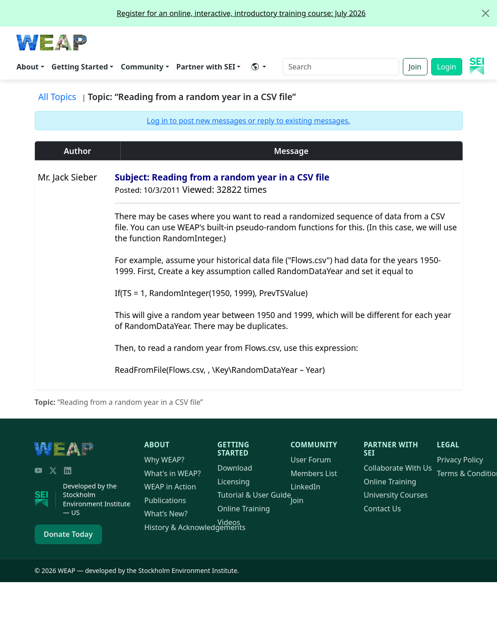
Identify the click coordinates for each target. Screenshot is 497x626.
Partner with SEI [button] (205, 67)
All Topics (57, 96)
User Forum (310, 460)
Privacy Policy (460, 460)
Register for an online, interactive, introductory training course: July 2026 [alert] (307, 13)
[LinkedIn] (67, 470)
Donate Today (68, 534)
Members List (313, 473)
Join (415, 67)
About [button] (27, 67)
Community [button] (142, 67)
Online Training (243, 509)
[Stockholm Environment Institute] (45, 499)
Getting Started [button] (80, 67)
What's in (172, 473)
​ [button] (255, 66)
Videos (228, 522)
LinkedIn (305, 487)
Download (234, 468)
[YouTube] (38, 470)
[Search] (341, 66)
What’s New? (166, 514)
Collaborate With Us (397, 468)
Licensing (233, 482)
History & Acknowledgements (195, 527)
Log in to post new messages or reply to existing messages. (248, 121)
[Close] (486, 13)
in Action (170, 487)
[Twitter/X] (53, 470)
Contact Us (382, 509)
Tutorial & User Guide (254, 495)
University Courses (395, 495)
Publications (165, 500)
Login (446, 67)
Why (164, 460)
